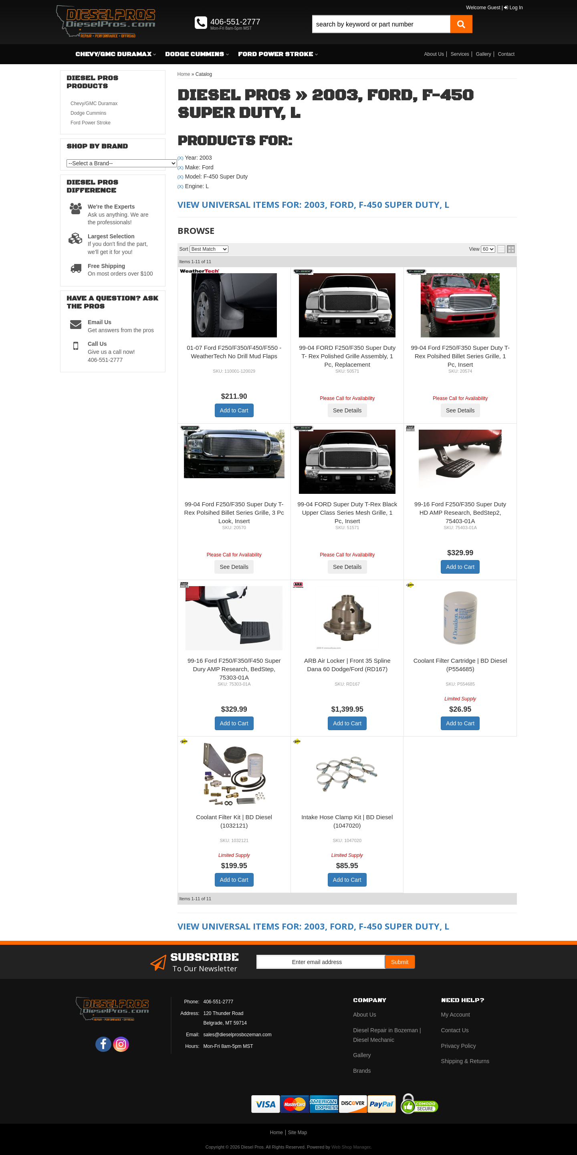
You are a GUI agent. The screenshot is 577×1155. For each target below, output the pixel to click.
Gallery (483, 54)
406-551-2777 (219, 1002)
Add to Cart (234, 410)
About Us (434, 54)
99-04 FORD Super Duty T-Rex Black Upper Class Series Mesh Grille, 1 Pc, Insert (347, 512)
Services (460, 54)
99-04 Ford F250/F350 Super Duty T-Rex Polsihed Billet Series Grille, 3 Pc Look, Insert (234, 512)
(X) (181, 157)
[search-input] (381, 24)
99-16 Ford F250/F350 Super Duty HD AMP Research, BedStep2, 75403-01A (460, 512)
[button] (392, 33)
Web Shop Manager (350, 1147)
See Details (347, 410)
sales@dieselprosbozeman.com (238, 1034)
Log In (513, 7)
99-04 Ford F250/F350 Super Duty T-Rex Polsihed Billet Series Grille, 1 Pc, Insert (460, 356)
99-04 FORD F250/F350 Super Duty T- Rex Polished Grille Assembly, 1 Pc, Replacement (347, 356)
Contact (506, 54)
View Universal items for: (313, 204)
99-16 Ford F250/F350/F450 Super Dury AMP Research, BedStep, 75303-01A (234, 669)
